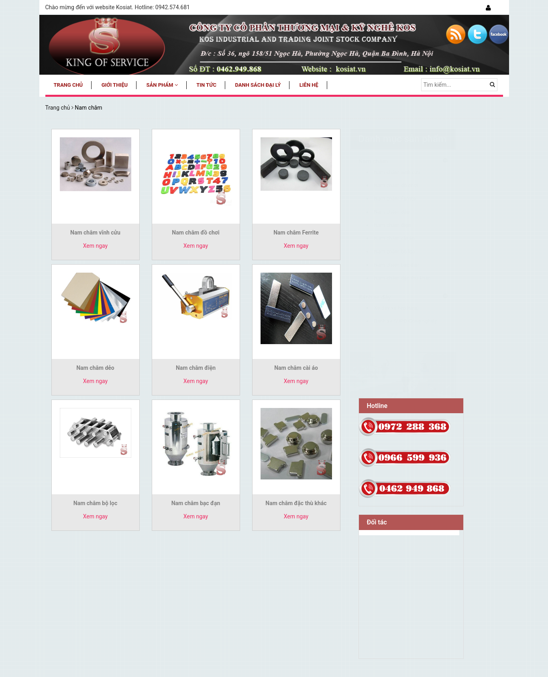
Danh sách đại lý (258, 85)
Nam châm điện (400, 225)
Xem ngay (95, 246)
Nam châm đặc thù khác (410, 278)
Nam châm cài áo (402, 238)
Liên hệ (308, 85)
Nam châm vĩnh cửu (405, 172)
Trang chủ (68, 85)
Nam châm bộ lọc (402, 252)
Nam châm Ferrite (403, 199)
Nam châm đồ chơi (404, 185)
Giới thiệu (115, 85)
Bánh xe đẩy (383, 297)
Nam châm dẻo (400, 212)
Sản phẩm (162, 85)
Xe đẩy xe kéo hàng (404, 308)
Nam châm (381, 161)
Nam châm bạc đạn (405, 265)
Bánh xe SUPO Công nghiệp (414, 321)
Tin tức (206, 85)
